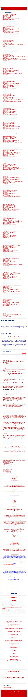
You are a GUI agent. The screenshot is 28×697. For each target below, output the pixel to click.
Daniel (14, 632)
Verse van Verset (14, 627)
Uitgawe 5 (14, 501)
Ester (14, 638)
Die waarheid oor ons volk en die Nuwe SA (14, 621)
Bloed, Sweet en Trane (7, 443)
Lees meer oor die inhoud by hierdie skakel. (13, 406)
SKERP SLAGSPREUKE (16, 672)
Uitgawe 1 (14, 496)
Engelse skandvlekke (14, 659)
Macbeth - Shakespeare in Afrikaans (14, 646)
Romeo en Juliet (14, 637)
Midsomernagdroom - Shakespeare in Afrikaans (14, 641)
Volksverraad (9, 622)
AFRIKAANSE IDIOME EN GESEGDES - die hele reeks (15, 678)
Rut (14, 654)
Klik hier (3, 609)
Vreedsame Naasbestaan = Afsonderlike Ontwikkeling (14, 628)
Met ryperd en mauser (14, 647)
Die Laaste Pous (14, 651)
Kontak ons (11, 694)
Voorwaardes (16, 694)
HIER (16, 387)
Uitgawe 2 (14, 498)
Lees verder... (14, 593)
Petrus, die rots (14, 635)
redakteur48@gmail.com (14, 489)
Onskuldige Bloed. (15, 425)
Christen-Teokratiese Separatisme (14, 625)
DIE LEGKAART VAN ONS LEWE (14, 511)
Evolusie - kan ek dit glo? (14, 634)
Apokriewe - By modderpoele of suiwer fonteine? (14, 640)
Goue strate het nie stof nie (14, 649)
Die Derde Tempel (14, 644)
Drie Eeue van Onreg (14, 656)
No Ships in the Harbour (14, 630)
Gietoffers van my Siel (14, 581)
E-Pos (4, 334)
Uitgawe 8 (14, 504)
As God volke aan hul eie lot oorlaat (14, 619)
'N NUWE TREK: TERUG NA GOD (16, 552)
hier (20, 371)
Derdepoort (14, 650)
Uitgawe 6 (14, 502)
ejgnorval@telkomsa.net (7, 363)
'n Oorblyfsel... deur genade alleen (14, 624)
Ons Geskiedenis (14, 657)
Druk (2, 334)
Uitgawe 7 (14, 503)
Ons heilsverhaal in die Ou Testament (14, 631)
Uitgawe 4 (14, 500)
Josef (14, 653)
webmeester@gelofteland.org (14, 450)
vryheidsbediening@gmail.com (8, 564)
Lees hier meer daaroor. (16, 413)
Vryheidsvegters (6, 418)
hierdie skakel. (5, 380)
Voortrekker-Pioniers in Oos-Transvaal (14, 660)
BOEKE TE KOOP (14, 588)
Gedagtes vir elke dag (17, 322)
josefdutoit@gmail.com (21, 550)
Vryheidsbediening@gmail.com (15, 476)
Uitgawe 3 (14, 499)
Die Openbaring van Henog (14, 643)
